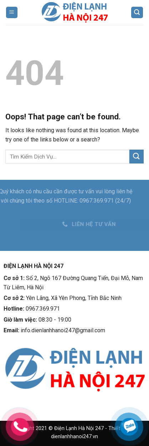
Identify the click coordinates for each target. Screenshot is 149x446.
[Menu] (12, 12)
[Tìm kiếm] (137, 12)
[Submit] (136, 156)
